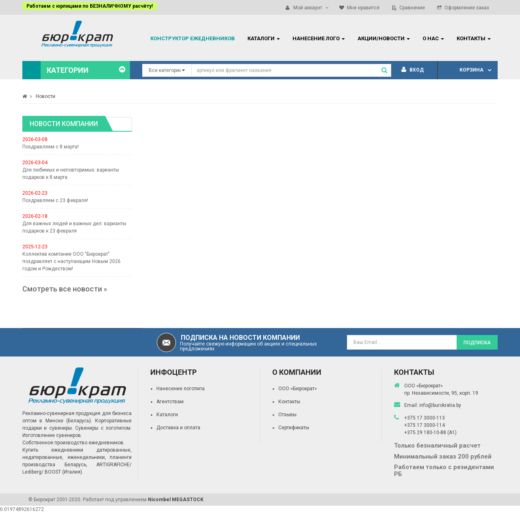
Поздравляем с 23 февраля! (55, 200)
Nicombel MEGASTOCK (176, 499)
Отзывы (287, 414)
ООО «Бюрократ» (297, 388)
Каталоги (167, 414)
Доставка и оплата (178, 427)
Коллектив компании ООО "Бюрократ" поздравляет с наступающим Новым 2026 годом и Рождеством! (71, 261)
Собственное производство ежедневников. (73, 443)
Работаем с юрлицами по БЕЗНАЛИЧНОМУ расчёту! (89, 6)
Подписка (477, 343)
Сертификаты (293, 427)
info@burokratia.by (440, 405)
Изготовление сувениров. (52, 435)
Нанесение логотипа (180, 388)
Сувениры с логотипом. (103, 428)
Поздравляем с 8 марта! (50, 147)
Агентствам (170, 401)
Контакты (289, 401)
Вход (412, 70)
